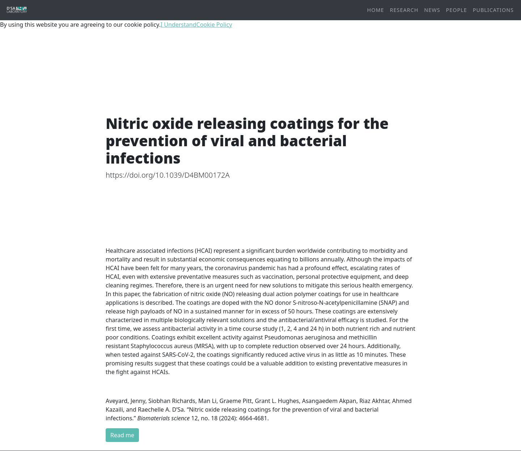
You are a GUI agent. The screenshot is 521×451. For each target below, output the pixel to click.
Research (404, 9)
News (432, 9)
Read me (122, 435)
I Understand (178, 25)
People (456, 9)
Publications (493, 9)
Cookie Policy (214, 25)
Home (375, 9)
